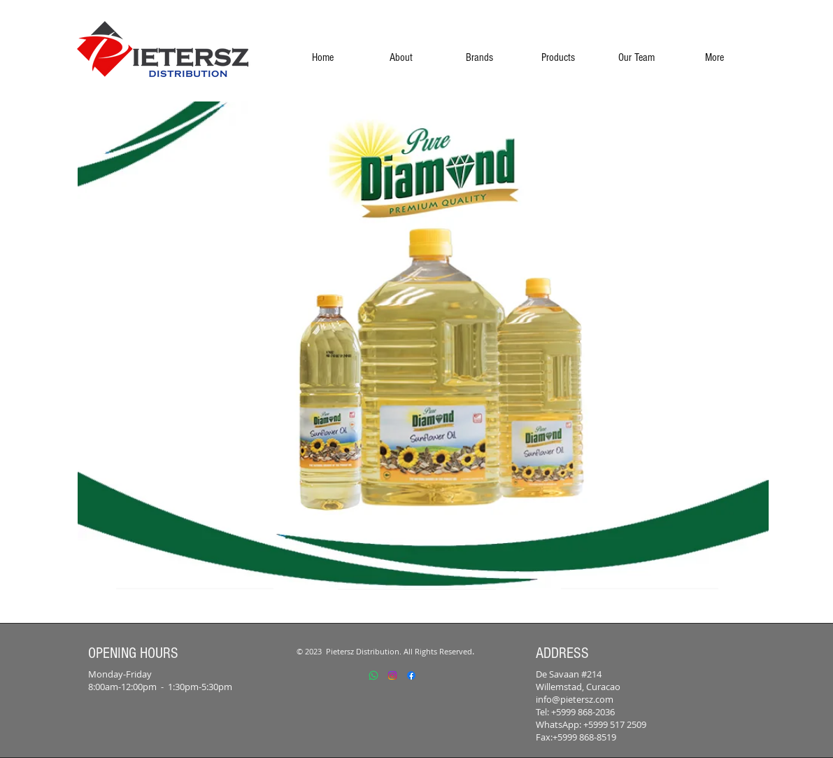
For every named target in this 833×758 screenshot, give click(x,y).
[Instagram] (392, 675)
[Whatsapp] (373, 675)
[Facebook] (411, 675)
